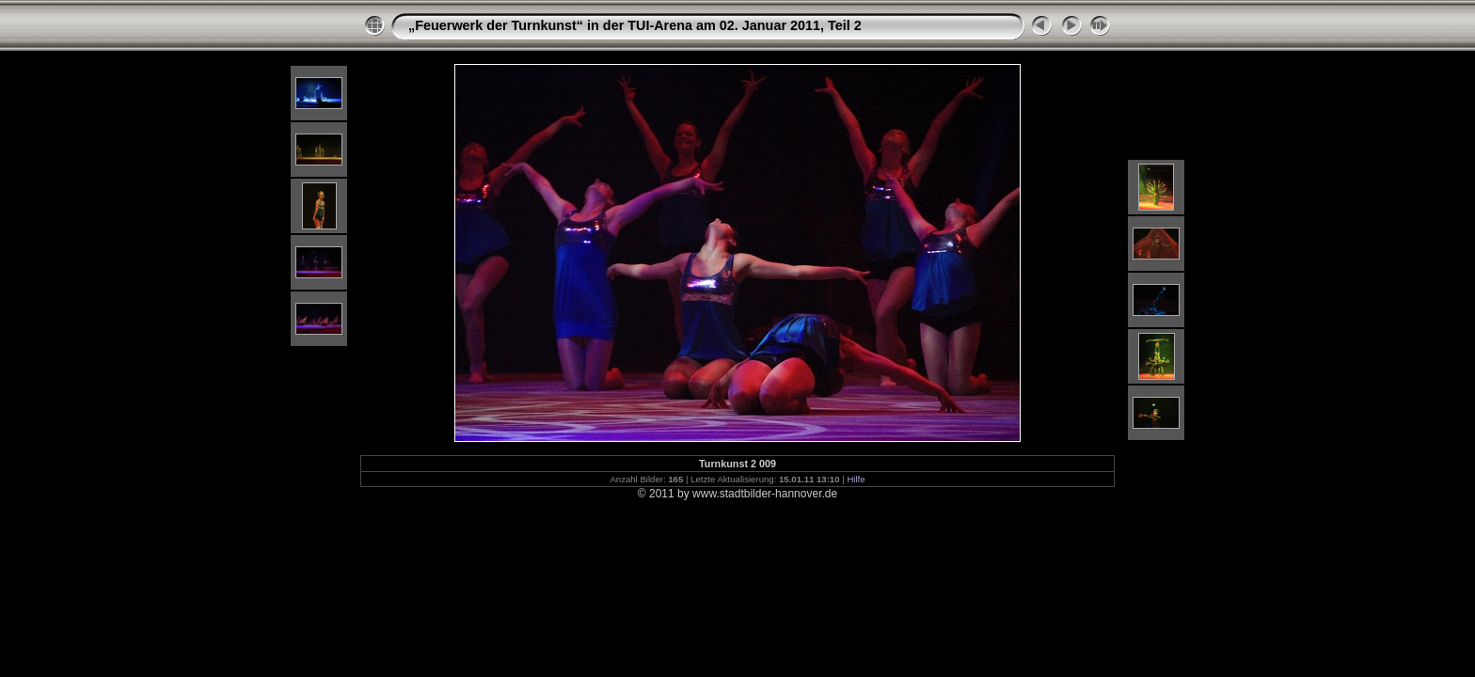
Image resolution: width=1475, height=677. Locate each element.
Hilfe (855, 479)
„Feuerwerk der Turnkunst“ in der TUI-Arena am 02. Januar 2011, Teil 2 (635, 25)
